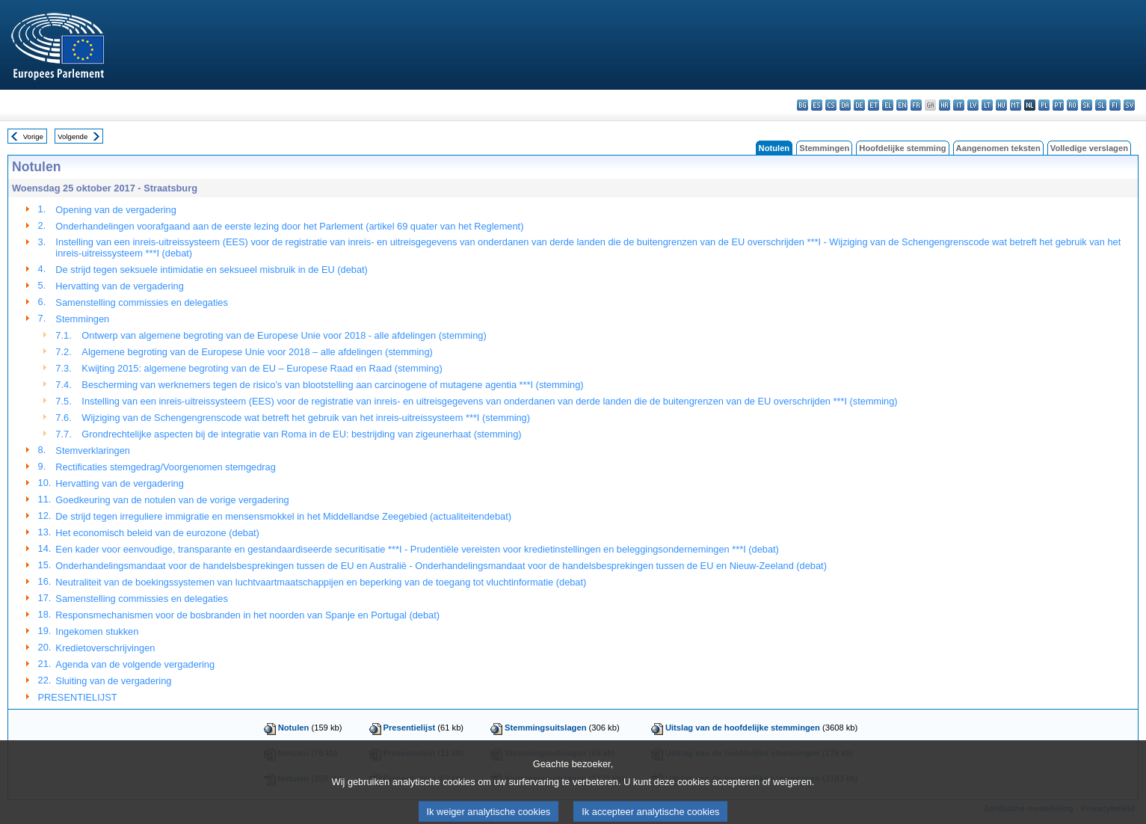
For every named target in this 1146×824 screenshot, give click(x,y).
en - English (902, 105)
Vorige (33, 136)
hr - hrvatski (944, 105)
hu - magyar (1001, 105)
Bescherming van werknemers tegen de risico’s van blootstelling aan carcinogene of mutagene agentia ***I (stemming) (332, 384)
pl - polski (1044, 105)
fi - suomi (1115, 105)
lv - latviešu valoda (973, 105)
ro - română (1072, 105)
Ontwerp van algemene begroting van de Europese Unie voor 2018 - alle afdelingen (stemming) (283, 335)
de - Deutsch (859, 105)
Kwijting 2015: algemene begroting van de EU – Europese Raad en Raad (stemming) (261, 368)
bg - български (802, 105)
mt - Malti (1015, 105)
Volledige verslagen (1089, 148)
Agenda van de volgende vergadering (135, 664)
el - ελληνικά (887, 105)
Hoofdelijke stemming (902, 148)
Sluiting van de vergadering (113, 680)
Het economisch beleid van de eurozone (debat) (157, 532)
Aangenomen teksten (998, 148)
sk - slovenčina (1086, 105)
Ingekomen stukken (96, 631)
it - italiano (958, 105)
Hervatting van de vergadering (119, 286)
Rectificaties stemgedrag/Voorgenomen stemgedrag (165, 467)
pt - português (1058, 105)
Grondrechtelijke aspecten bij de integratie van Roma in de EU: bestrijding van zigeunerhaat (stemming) (301, 434)
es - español (816, 105)
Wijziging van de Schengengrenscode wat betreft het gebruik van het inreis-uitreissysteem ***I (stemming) (305, 417)
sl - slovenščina (1100, 105)
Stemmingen (824, 148)
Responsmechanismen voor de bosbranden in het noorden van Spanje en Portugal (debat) (247, 615)
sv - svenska (1129, 105)
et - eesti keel (873, 105)
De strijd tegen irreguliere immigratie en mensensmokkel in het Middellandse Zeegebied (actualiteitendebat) (283, 516)
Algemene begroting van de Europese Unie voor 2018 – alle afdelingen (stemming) (257, 351)
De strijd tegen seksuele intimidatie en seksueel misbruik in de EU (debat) (211, 269)
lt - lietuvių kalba (987, 105)
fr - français (916, 105)
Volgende (72, 136)
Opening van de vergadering (115, 209)
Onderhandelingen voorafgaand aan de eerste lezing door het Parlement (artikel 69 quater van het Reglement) (289, 226)
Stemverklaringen (92, 450)
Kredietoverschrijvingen (105, 648)
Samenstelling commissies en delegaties (141, 302)
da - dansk (845, 105)
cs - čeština (831, 105)
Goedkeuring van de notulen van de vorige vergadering (172, 499)
